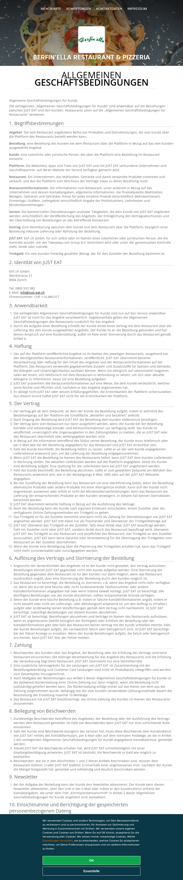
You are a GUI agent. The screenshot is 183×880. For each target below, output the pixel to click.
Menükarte (51, 8)
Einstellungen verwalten (58, 840)
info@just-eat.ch (32, 292)
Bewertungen (78, 8)
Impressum (137, 8)
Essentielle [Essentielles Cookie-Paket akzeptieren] (91, 871)
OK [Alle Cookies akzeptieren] (91, 860)
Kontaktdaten (109, 8)
